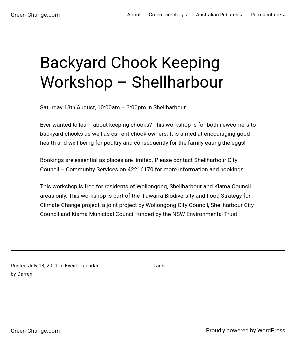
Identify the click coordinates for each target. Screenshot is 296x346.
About (134, 15)
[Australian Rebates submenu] (241, 14)
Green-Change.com (35, 14)
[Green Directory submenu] (186, 14)
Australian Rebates (217, 15)
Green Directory (166, 15)
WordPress (271, 330)
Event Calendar (82, 266)
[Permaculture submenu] (283, 14)
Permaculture (266, 15)
